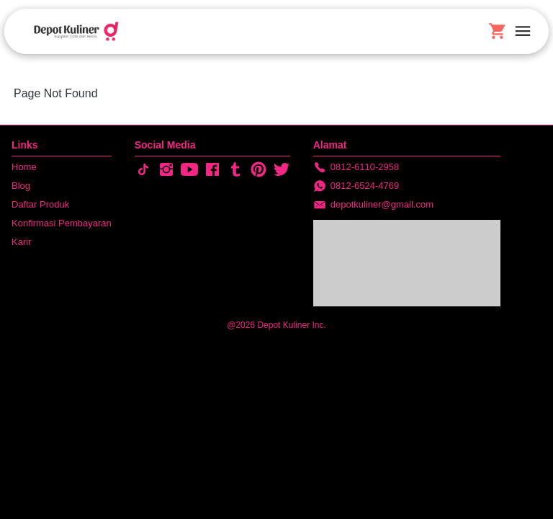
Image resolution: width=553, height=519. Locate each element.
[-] (143, 170)
